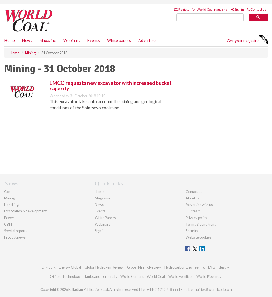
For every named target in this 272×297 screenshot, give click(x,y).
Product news (15, 237)
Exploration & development (25, 211)
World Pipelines (208, 276)
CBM (8, 224)
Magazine (48, 40)
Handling (11, 204)
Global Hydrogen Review (104, 267)
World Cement (132, 276)
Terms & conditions (201, 224)
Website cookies (198, 237)
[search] (210, 17)
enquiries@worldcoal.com (211, 289)
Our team (193, 211)
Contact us (256, 9)
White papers (119, 40)
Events (93, 40)
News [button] (27, 40)
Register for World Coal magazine (201, 9)
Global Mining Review (144, 267)
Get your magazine (247, 40)
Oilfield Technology (65, 276)
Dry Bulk (49, 267)
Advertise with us (199, 204)
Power (9, 218)
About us (192, 198)
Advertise (147, 40)
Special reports (15, 230)
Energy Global (70, 267)
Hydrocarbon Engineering (184, 267)
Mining (9, 198)
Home (9, 40)
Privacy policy (196, 218)
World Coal (156, 276)
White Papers (105, 218)
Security (192, 230)
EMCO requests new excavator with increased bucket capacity (111, 86)
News (99, 204)
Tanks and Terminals (100, 276)
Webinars (71, 40)
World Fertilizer (180, 276)
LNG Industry (218, 267)
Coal (7, 191)
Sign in (237, 9)
